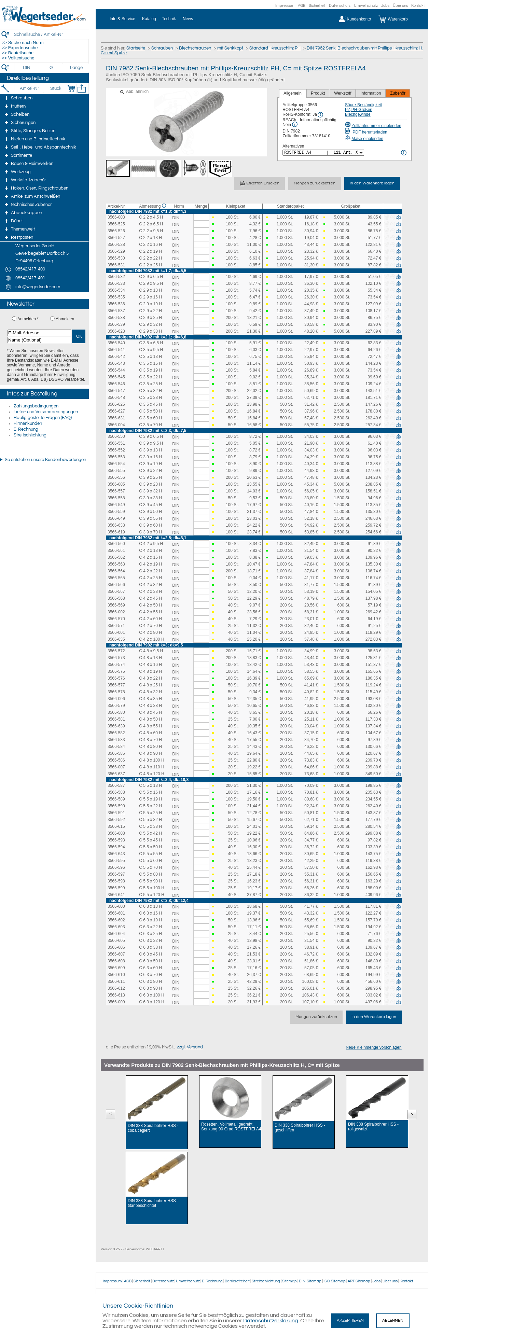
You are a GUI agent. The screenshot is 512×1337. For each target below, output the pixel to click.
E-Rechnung (26, 429)
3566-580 (116, 712)
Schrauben (162, 48)
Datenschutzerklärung (270, 1320)
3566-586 (116, 760)
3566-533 (116, 283)
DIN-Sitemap (310, 1281)
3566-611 (116, 981)
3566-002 (116, 612)
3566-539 (116, 324)
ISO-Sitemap (334, 1281)
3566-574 (116, 664)
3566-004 (116, 424)
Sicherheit (317, 6)
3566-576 (116, 678)
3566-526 (116, 230)
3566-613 (116, 995)
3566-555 (116, 470)
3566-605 (116, 940)
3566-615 (116, 826)
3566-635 (116, 639)
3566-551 (116, 443)
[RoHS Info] (320, 114)
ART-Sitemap (359, 1281)
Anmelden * (28, 319)
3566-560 (116, 543)
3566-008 (116, 833)
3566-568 (116, 598)
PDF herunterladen (366, 132)
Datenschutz (339, 6)
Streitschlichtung (30, 435)
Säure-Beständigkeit (363, 104)
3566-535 (116, 297)
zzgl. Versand (190, 1047)
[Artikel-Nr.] (29, 88)
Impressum (284, 6)
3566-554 (116, 463)
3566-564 (116, 571)
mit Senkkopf (230, 48)
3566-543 (116, 363)
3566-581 (116, 719)
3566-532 (116, 276)
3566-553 (116, 457)
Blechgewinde (358, 114)
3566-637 (116, 773)
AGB (301, 6)
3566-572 (116, 651)
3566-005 (116, 484)
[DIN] (27, 68)
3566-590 (116, 806)
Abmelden (65, 319)
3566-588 (116, 792)
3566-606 (116, 947)
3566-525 (116, 224)
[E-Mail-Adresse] (39, 333)
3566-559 (116, 511)
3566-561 (116, 550)
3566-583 (116, 739)
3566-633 (116, 525)
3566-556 (116, 477)
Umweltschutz (366, 6)
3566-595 (116, 860)
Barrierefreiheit (237, 1281)
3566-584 (116, 746)
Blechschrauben (195, 48)
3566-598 (116, 881)
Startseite (135, 48)
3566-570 (116, 618)
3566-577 (116, 685)
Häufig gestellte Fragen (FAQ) (43, 417)
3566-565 (116, 577)
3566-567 (116, 591)
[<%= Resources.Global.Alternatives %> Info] (403, 152)
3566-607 (116, 954)
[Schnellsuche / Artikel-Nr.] (51, 34)
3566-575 (116, 671)
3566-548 (116, 397)
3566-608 (116, 961)
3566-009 (116, 1002)
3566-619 (116, 532)
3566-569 (116, 605)
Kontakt (418, 6)
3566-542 (116, 356)
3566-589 (116, 799)
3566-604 (116, 933)
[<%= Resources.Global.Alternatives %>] (323, 153)
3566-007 (116, 767)
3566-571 (116, 625)
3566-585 (116, 753)
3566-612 (116, 988)
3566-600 (116, 906)
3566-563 (116, 564)
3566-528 (116, 244)
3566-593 (116, 840)
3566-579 (116, 705)
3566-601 (116, 913)
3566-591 (116, 812)
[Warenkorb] (398, 19)
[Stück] (55, 88)
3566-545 (116, 377)
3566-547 (116, 390)
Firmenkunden (28, 423)
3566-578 (116, 692)
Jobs (385, 6)
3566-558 (116, 498)
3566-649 (116, 518)
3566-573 (116, 657)
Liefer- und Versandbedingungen (46, 411)
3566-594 (116, 847)
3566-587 (116, 785)
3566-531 (116, 265)
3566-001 (116, 632)
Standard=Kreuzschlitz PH (275, 48)
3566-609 (116, 967)
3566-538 (116, 317)
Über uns (400, 6)
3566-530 (116, 258)
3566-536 (116, 304)
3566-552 (116, 450)
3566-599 (116, 888)
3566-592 (116, 819)
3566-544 (116, 370)
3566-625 (116, 404)
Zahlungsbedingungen (36, 406)
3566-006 (116, 698)
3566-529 (116, 251)
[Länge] (76, 68)
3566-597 (116, 874)
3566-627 (116, 411)
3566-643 (116, 853)
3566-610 (116, 974)
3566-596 (116, 867)
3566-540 (116, 342)
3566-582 (116, 732)
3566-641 (116, 894)
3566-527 (116, 237)
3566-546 (116, 383)
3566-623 (116, 331)
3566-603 (116, 926)
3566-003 (116, 217)
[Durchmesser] (51, 68)
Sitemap (289, 1281)
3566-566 (116, 584)
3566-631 (116, 418)
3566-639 (116, 726)
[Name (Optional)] (39, 340)
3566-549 (116, 504)
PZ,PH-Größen (358, 109)
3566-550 (116, 436)
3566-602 (116, 920)
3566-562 (116, 557)
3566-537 (116, 310)
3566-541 (116, 349)
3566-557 (116, 491)
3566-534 (116, 290)
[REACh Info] (294, 124)
